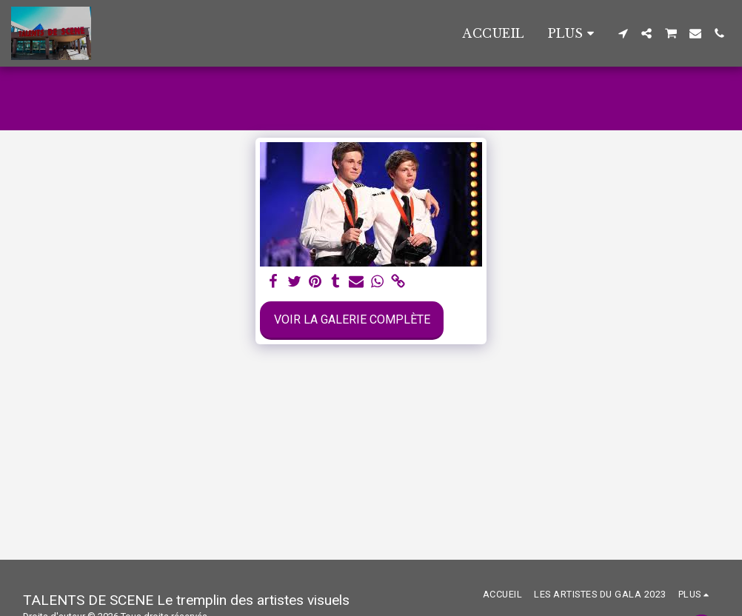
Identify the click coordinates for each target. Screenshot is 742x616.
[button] (623, 33)
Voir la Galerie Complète (352, 319)
